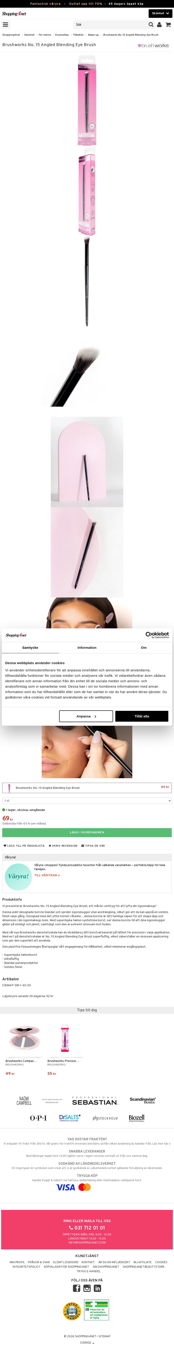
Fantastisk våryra (45, 4)
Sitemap (104, 1336)
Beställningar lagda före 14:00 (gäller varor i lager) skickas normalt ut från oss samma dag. (87, 1153)
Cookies (161, 1262)
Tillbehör (78, 35)
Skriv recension (63, 846)
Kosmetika (62, 35)
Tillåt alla (142, 716)
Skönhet (29, 35)
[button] (168, 25)
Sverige (87, 1343)
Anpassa (86, 716)
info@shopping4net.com (87, 1243)
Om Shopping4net (106, 1267)
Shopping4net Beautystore (143, 1267)
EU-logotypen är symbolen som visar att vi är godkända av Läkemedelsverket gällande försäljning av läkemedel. (87, 1166)
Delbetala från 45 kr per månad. (24, 824)
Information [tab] (87, 647)
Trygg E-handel (89, 1271)
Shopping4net (11, 35)
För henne (45, 35)
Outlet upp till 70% (85, 4)
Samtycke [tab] (30, 647)
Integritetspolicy (26, 1267)
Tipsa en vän (93, 846)
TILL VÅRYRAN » (47, 875)
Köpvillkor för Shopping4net (66, 1267)
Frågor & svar (39, 1262)
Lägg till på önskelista (24, 846)
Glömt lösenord (66, 1262)
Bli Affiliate (143, 1262)
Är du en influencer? (114, 1262)
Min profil (17, 1262)
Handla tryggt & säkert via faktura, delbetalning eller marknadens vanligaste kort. (87, 1182)
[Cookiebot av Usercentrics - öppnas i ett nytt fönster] (149, 635)
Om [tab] (144, 647)
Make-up (93, 35)
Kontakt (88, 1262)
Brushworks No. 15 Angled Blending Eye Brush (130, 35)
